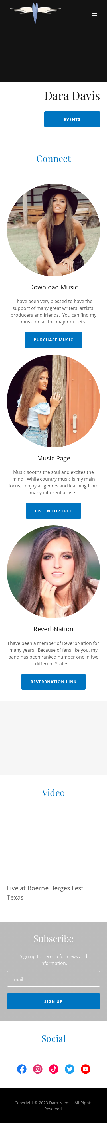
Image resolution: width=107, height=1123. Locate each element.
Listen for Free (53, 511)
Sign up (53, 1001)
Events (72, 119)
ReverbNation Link (54, 681)
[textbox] (53, 979)
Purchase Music (53, 339)
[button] (94, 13)
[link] (35, 13)
